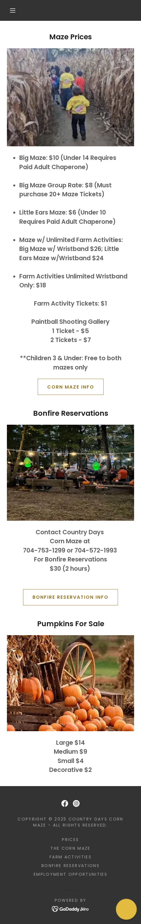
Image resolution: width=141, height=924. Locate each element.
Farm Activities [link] (70, 857)
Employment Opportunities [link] (70, 874)
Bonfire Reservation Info (70, 597)
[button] (13, 10)
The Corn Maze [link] (70, 848)
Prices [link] (70, 839)
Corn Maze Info (70, 387)
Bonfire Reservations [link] (70, 865)
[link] (64, 803)
